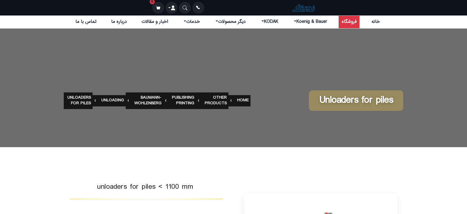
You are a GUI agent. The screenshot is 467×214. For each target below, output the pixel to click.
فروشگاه (349, 22)
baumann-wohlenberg (147, 101)
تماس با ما (85, 22)
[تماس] (198, 8)
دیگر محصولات (232, 22)
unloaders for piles (79, 101)
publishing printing (183, 101)
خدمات (193, 22)
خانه (375, 22)
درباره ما (119, 22)
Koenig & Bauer (311, 22)
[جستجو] (185, 8)
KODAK (271, 22)
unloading (112, 101)
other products (216, 101)
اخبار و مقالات (154, 22)
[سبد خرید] (158, 8)
